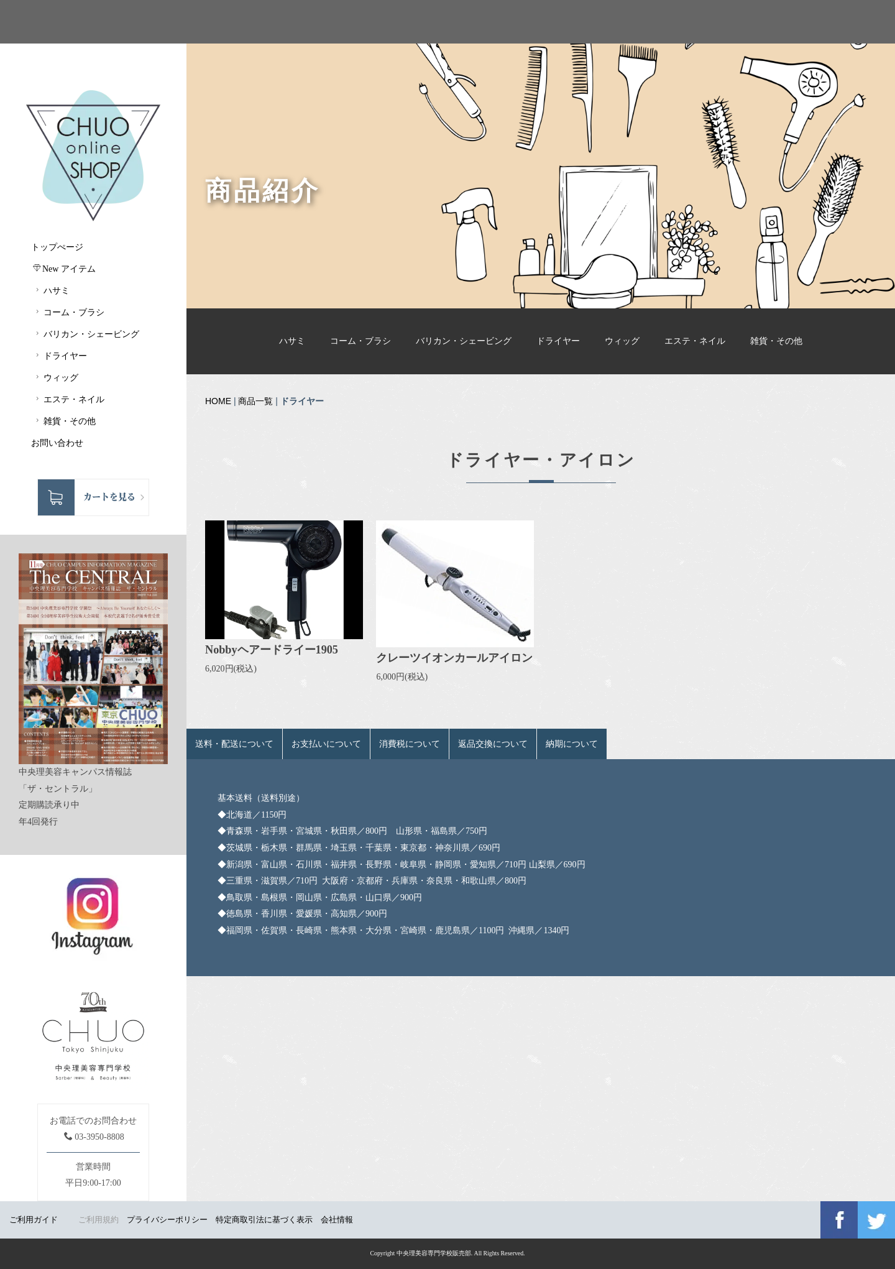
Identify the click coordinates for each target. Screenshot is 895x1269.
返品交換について (493, 744)
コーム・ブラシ (360, 341)
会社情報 (337, 1219)
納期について (572, 744)
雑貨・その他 (776, 341)
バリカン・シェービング (464, 341)
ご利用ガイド (33, 1219)
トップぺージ (57, 247)
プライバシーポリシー (167, 1219)
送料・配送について (234, 744)
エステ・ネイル (694, 341)
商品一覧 (255, 401)
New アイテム (64, 269)
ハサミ (292, 341)
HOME (218, 401)
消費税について (409, 744)
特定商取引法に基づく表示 (264, 1219)
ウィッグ (622, 341)
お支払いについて (326, 744)
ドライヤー (558, 341)
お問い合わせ (57, 443)
